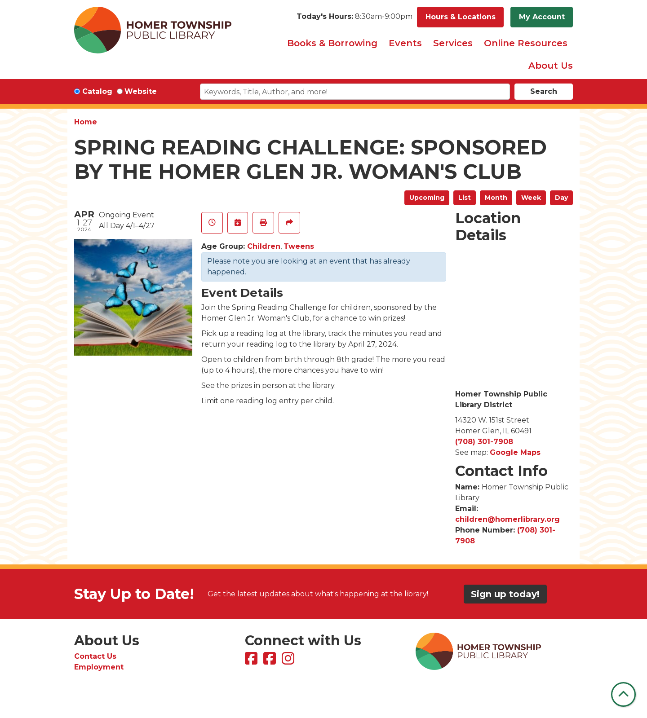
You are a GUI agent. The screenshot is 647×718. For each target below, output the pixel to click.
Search (543, 91)
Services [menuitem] (453, 43)
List (464, 198)
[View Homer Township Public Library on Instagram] (289, 661)
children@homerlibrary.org (507, 519)
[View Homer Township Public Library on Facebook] (252, 661)
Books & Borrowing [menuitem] (332, 43)
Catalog (97, 91)
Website (140, 91)
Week (531, 198)
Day (561, 198)
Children (263, 246)
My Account (542, 17)
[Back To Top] (623, 694)
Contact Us (95, 656)
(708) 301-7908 (484, 441)
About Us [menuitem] (550, 65)
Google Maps (515, 452)
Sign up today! (505, 594)
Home (85, 122)
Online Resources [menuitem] (525, 43)
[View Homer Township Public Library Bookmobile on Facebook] (270, 661)
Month (496, 198)
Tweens (299, 246)
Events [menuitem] (405, 43)
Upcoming (426, 198)
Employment (99, 667)
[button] (354, 17)
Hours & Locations (460, 17)
